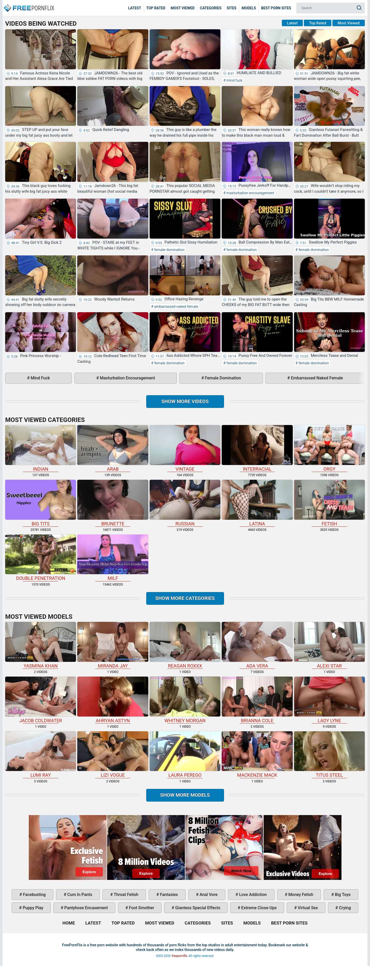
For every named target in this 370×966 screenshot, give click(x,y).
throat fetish (125, 894)
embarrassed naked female (175, 306)
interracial (257, 448)
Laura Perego (185, 754)
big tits (40, 503)
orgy (329, 448)
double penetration (40, 557)
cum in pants (79, 894)
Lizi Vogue (112, 754)
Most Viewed (183, 8)
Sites (231, 8)
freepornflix (179, 956)
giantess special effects (197, 907)
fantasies (168, 894)
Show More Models (185, 795)
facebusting (34, 894)
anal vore (208, 894)
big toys (342, 894)
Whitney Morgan (185, 700)
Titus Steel (329, 754)
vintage (185, 448)
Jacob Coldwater (40, 700)
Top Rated (155, 8)
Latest (134, 8)
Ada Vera (257, 645)
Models (249, 8)
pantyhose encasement (85, 907)
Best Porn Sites (276, 8)
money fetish (300, 894)
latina (257, 503)
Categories (210, 8)
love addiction (252, 894)
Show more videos (185, 401)
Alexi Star (329, 645)
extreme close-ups (258, 907)
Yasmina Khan (40, 645)
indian (40, 448)
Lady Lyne (329, 700)
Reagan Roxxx (185, 645)
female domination (168, 250)
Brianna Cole (257, 700)
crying (344, 907)
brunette (112, 503)
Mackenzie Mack (257, 754)
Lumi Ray (40, 754)
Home (28, 4)
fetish (329, 503)
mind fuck (234, 80)
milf (112, 557)
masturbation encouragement (250, 193)
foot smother (141, 907)
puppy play (32, 907)
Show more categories (185, 598)
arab (112, 448)
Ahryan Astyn (112, 700)
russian (185, 503)
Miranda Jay (112, 645)
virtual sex (307, 907)
